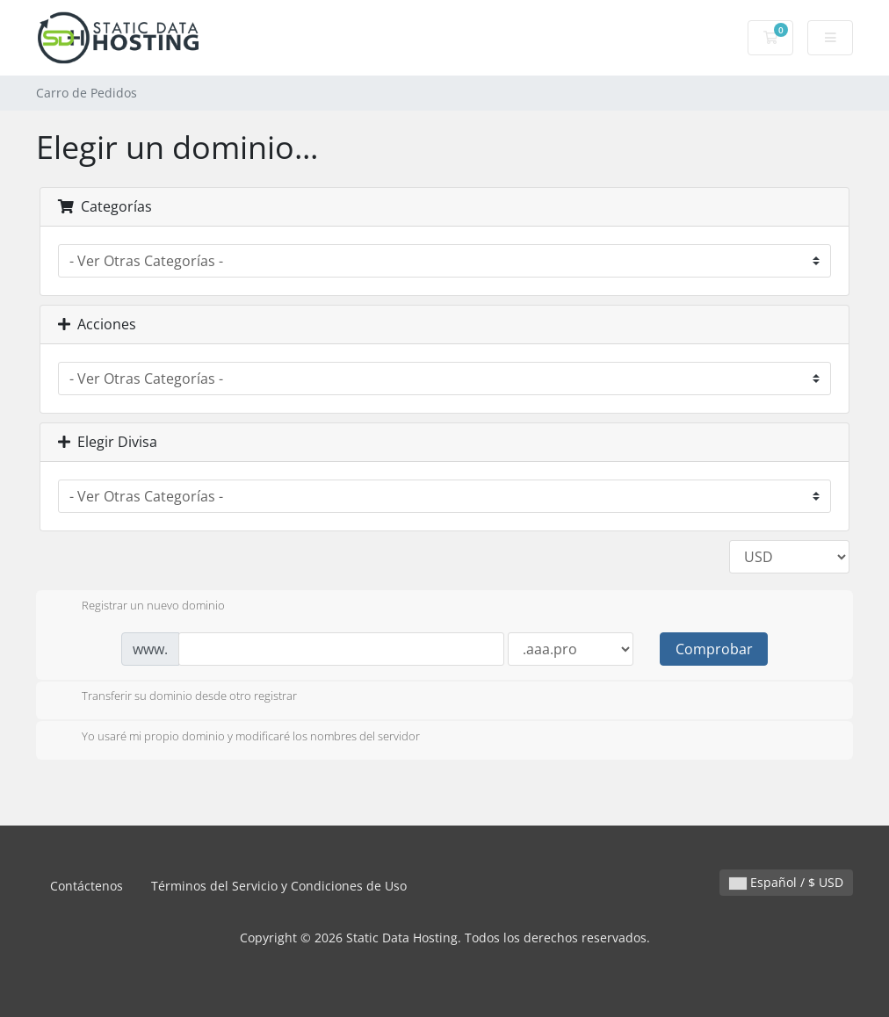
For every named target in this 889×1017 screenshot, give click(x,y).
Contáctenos (86, 885)
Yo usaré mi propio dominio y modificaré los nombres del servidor (237, 737)
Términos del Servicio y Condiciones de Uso (279, 885)
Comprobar (714, 649)
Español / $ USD (786, 882)
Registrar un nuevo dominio (139, 607)
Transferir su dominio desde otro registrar (175, 697)
